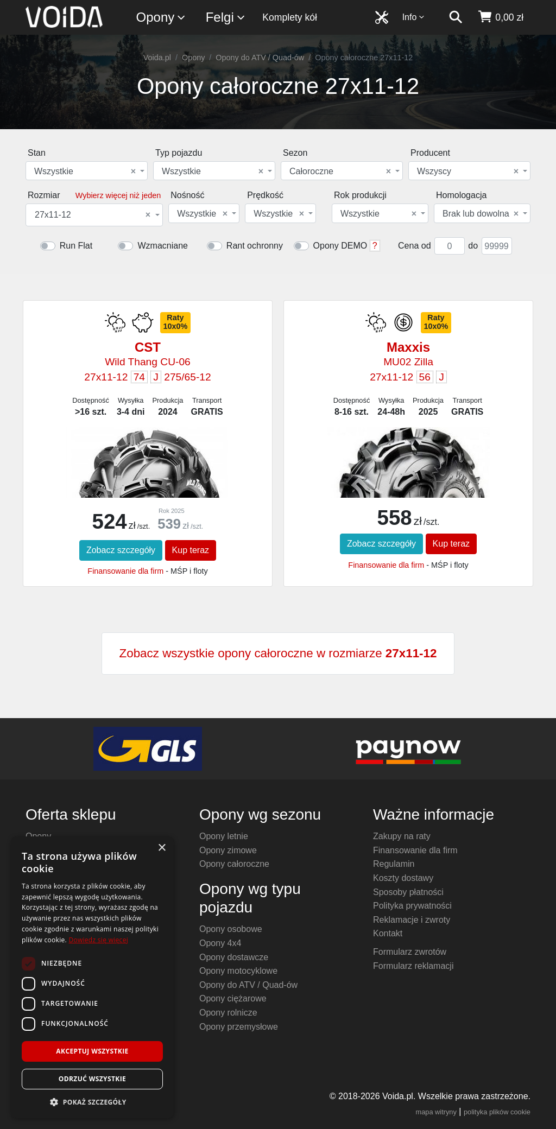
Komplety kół (289, 17)
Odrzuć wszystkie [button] (92, 1078)
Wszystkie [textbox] (85, 171)
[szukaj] (455, 17)
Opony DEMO (340, 245)
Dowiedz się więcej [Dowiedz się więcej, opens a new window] (98, 939)
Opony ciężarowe (233, 998)
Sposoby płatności (408, 892)
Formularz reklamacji (413, 966)
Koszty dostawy (403, 878)
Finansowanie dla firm (125, 571)
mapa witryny (436, 1112)
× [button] (161, 848)
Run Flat (76, 245)
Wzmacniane (162, 245)
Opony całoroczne (234, 863)
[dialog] (92, 977)
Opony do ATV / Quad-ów (260, 57)
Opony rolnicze (228, 1012)
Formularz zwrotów (409, 951)
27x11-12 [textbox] (92, 215)
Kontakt (387, 933)
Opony (161, 18)
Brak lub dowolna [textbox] (481, 214)
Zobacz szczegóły (120, 550)
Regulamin (393, 863)
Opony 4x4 (220, 943)
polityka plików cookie (497, 1112)
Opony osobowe (230, 929)
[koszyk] (500, 17)
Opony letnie (223, 836)
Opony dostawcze (233, 957)
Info (413, 17)
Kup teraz (190, 550)
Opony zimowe (228, 850)
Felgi (226, 18)
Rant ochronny (254, 245)
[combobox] (87, 170)
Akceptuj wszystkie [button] (92, 1051)
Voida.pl (157, 57)
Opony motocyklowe (238, 970)
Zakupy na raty (402, 836)
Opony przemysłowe (238, 1026)
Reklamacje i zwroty (411, 919)
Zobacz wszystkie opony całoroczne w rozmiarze (278, 653)
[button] (92, 1101)
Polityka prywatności (412, 905)
